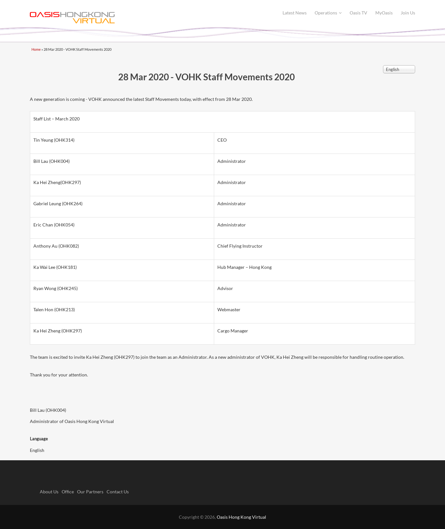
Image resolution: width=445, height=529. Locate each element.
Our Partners (90, 491)
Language (39, 438)
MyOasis (384, 12)
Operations (328, 12)
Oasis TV (358, 12)
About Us (49, 491)
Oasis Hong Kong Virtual (241, 517)
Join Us (408, 12)
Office (68, 491)
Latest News (295, 12)
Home (36, 49)
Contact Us (118, 491)
